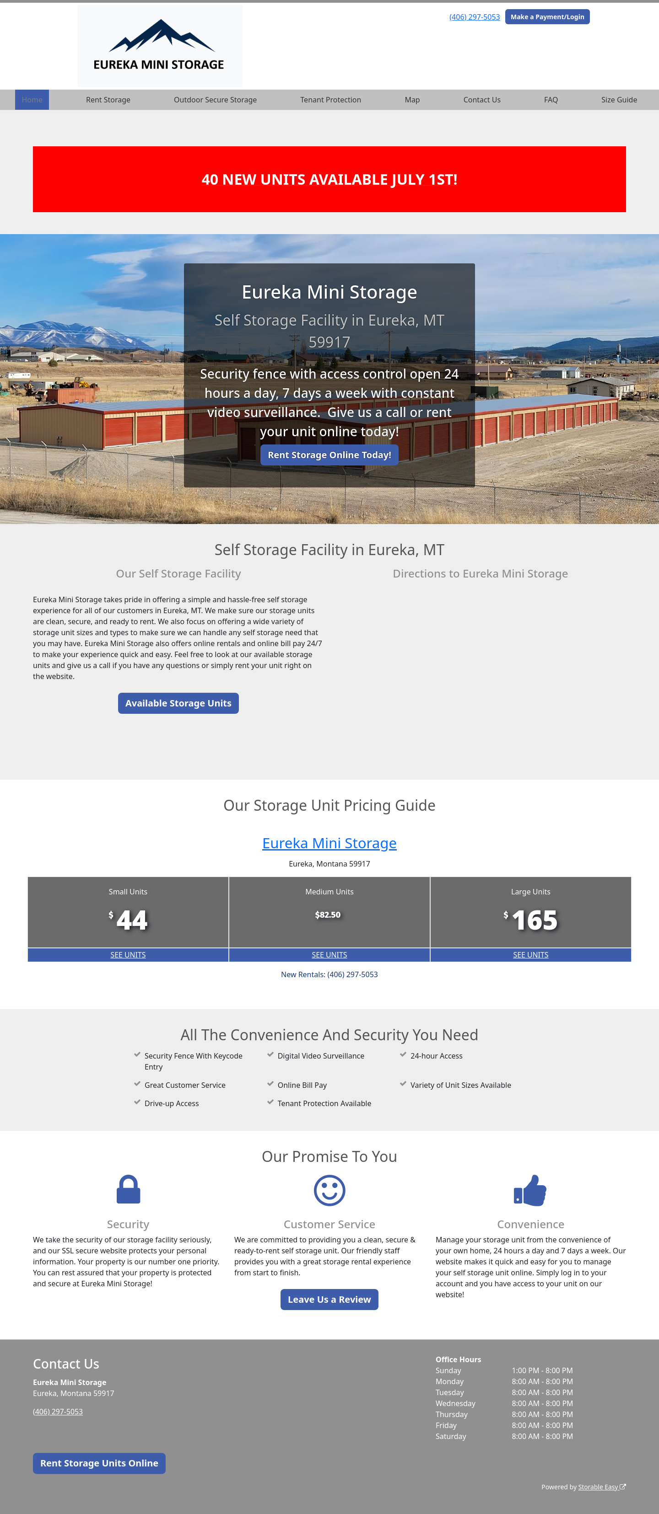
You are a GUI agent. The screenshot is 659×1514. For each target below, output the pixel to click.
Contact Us (482, 100)
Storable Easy (602, 1486)
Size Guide (619, 100)
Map (412, 100)
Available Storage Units (178, 703)
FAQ (551, 100)
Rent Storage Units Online (99, 1463)
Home (32, 100)
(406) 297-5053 (474, 17)
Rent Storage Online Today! (329, 455)
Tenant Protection (330, 100)
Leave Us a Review (329, 1299)
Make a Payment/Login (547, 16)
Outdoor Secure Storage (215, 100)
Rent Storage (108, 100)
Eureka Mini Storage (329, 842)
